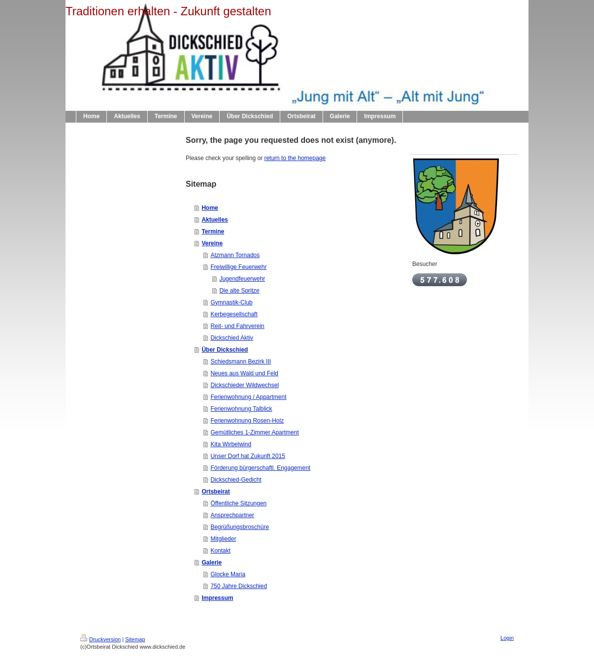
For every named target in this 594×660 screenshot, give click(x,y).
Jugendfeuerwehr (242, 278)
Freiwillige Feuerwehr (238, 267)
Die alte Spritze (239, 290)
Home (209, 207)
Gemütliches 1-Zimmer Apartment (254, 432)
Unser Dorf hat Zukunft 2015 (247, 456)
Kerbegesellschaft (233, 314)
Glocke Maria (227, 574)
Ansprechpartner (232, 515)
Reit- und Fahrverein (237, 326)
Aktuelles (214, 219)
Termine (212, 231)
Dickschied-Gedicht (235, 479)
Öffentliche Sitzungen (238, 503)
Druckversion (100, 639)
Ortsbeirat (215, 491)
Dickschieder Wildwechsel (244, 385)
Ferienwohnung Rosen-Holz (247, 420)
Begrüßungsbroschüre (239, 527)
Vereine (212, 243)
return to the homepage (295, 158)
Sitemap (135, 639)
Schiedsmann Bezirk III (240, 361)
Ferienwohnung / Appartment (248, 397)
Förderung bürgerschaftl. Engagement (260, 467)
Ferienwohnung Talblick (241, 408)
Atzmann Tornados (235, 255)
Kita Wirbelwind (230, 444)
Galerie (211, 562)
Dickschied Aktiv (231, 337)
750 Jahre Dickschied (238, 586)
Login (507, 638)
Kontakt (220, 550)
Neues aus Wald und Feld (244, 373)
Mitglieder (223, 538)
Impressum (217, 597)
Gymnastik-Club (231, 302)
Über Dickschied (224, 349)
